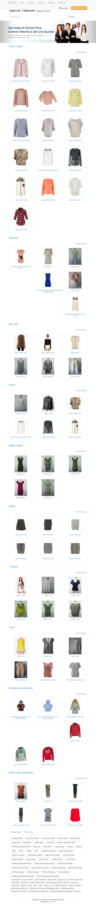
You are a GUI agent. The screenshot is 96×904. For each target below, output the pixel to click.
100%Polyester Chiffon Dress (19, 888)
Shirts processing (18, 872)
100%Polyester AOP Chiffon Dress (38, 891)
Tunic (12, 627)
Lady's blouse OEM (48, 838)
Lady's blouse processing (40, 868)
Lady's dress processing (20, 868)
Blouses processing (74, 868)
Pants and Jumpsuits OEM (21, 847)
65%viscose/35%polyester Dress (50, 888)
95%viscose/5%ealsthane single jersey (61, 891)
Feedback (51, 3)
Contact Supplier (79, 8)
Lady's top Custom (18, 855)
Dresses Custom (68, 855)
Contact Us (61, 3)
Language (64, 8)
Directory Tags (15, 832)
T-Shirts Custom (57, 859)
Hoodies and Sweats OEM (66, 842)
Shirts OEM (15, 46)
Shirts (12, 384)
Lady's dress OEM (32, 838)
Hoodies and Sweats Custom (22, 863)
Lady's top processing (65, 863)
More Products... (81, 52)
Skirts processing (32, 872)
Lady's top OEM (17, 838)
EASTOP (13, 3)
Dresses (13, 237)
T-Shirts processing (48, 872)
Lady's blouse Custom (52, 855)
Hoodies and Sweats (21, 688)
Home (22, 3)
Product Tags (28, 832)
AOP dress (77, 891)
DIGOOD (52, 902)
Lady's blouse (59, 847)
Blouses (13, 324)
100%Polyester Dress (67, 888)
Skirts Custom (44, 859)
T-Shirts (13, 566)
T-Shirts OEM (38, 842)
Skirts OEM (27, 842)
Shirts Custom (31, 859)
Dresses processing (58, 868)
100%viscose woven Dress (19, 891)
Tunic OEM (50, 842)
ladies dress (16, 445)
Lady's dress (47, 847)
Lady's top (36, 847)
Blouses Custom (17, 859)
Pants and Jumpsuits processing (48, 876)
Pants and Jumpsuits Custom (45, 863)
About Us (41, 3)
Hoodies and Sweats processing (23, 876)
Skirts (12, 506)
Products (31, 3)
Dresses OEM (62, 838)
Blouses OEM (75, 838)
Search (72, 17)
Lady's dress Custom (35, 855)
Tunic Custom (70, 859)
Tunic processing (63, 872)
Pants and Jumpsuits (21, 772)
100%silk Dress (34, 888)
